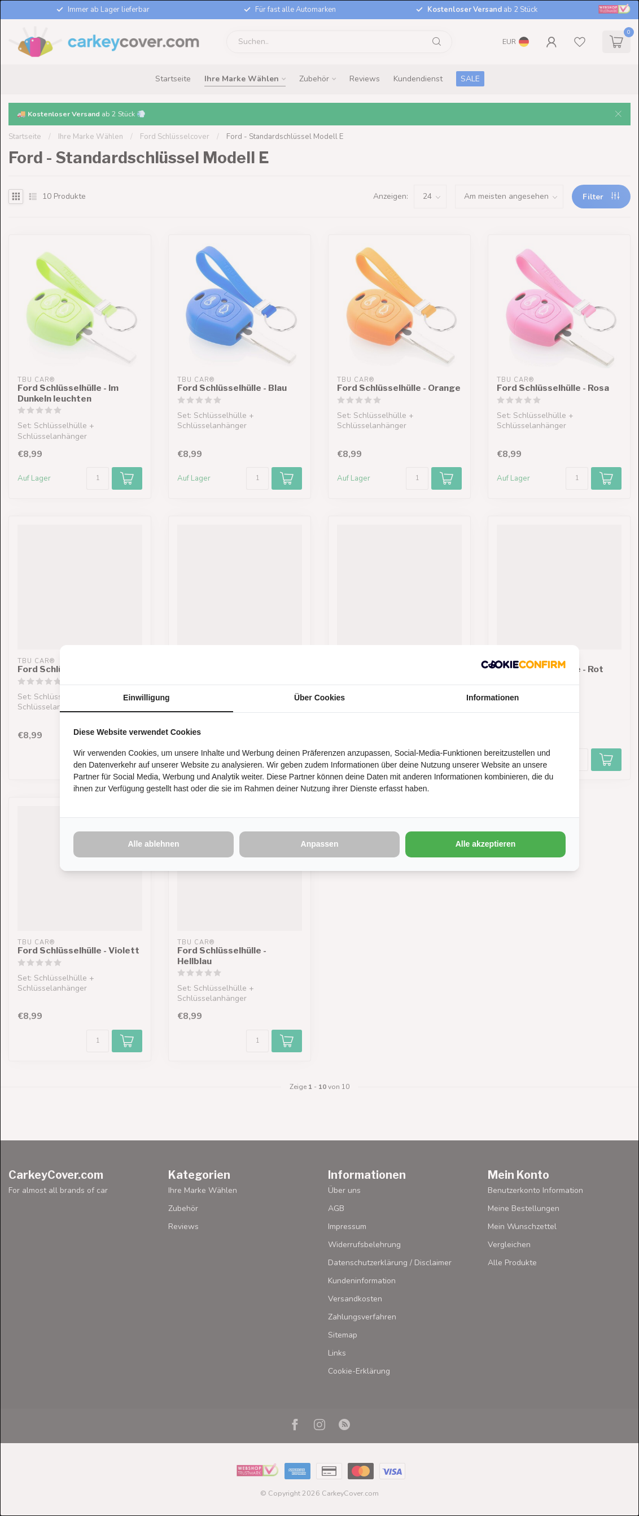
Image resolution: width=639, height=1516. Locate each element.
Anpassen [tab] (320, 843)
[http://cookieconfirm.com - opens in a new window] (523, 665)
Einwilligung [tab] (146, 697)
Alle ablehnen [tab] (153, 843)
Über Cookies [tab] (319, 697)
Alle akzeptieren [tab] (486, 843)
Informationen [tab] (492, 697)
